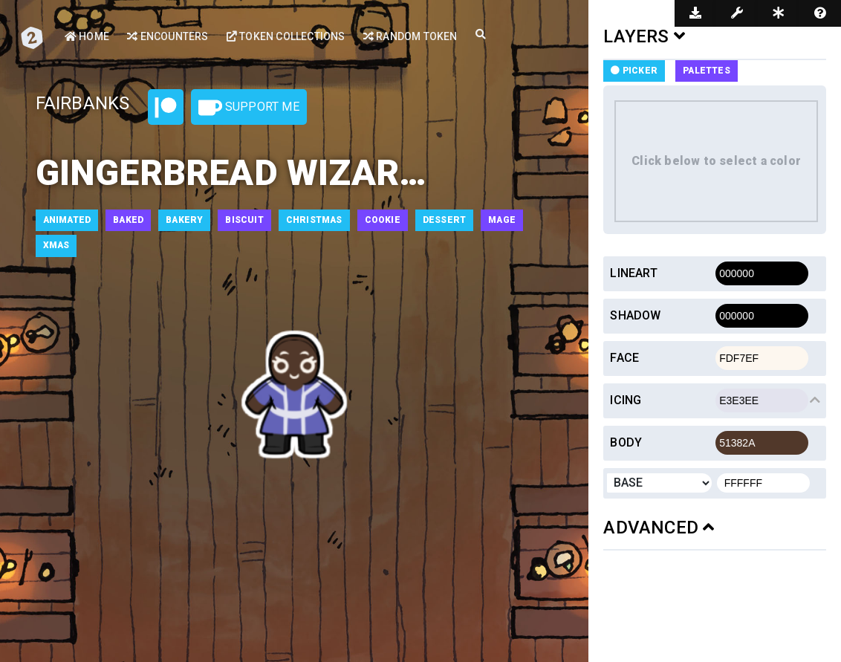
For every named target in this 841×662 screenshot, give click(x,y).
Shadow (635, 315)
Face (624, 358)
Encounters (167, 36)
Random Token (410, 36)
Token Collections (286, 36)
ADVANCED (658, 527)
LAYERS (644, 36)
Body (626, 442)
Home (87, 36)
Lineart (633, 273)
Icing (625, 400)
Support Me (248, 108)
